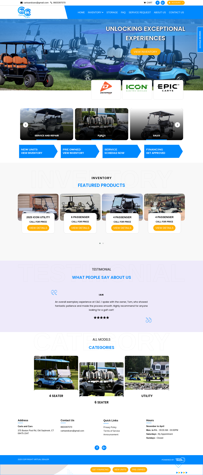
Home (81, 12)
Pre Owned (80, 151)
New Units (38, 151)
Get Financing (100, 470)
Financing (163, 151)
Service (121, 151)
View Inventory (145, 51)
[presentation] (25, 124)
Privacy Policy (109, 427)
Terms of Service (111, 430)
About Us (160, 12)
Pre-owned (138, 470)
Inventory (95, 12)
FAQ (123, 12)
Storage (112, 12)
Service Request (140, 12)
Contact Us (176, 12)
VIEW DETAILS (38, 227)
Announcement (110, 434)
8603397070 (58, 2)
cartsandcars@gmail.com (72, 431)
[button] (100, 136)
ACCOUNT (176, 3)
